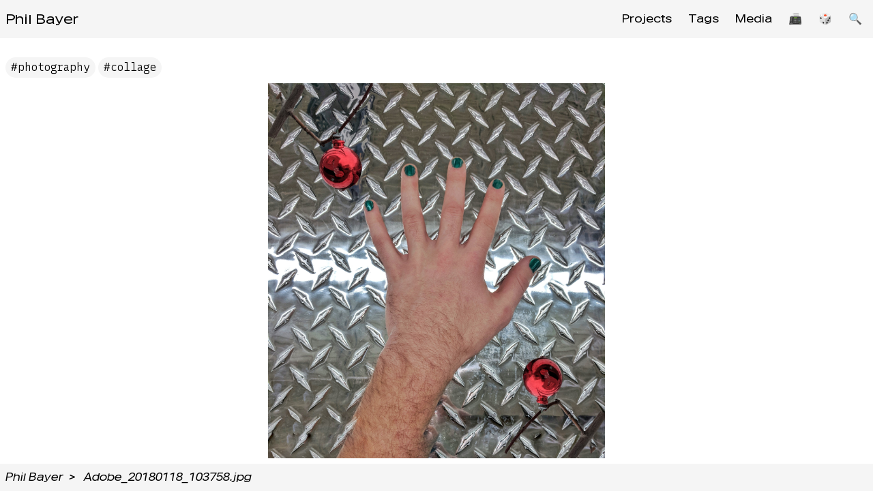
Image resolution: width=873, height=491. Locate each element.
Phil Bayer (41, 19)
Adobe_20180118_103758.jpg (168, 477)
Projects (647, 18)
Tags (703, 18)
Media (753, 18)
